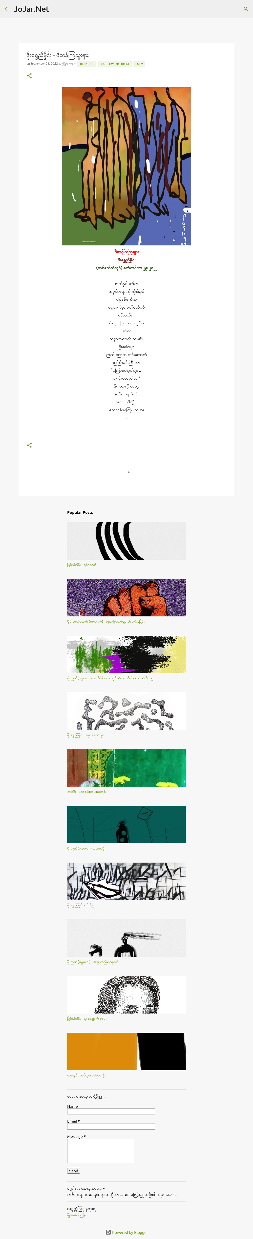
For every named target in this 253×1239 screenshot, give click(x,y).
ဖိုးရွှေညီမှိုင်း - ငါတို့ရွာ (81, 905)
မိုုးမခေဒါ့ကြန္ (76, 1215)
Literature (86, 64)
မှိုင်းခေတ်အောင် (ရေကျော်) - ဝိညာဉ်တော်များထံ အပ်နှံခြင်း (106, 621)
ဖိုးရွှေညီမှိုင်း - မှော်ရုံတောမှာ (85, 734)
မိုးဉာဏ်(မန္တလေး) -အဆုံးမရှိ (86, 848)
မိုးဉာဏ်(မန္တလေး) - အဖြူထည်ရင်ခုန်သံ (93, 961)
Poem (139, 64)
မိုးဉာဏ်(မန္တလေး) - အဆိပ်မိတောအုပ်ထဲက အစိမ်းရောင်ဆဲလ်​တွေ (110, 678)
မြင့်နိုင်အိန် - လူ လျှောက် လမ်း (86, 1018)
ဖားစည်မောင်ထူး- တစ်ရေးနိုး (86, 1075)
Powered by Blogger (126, 1232)
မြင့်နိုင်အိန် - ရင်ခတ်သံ (82, 564)
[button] (29, 76)
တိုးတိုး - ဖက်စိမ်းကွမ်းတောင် (86, 791)
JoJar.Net (31, 9)
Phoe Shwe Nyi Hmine (115, 64)
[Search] (56, 9)
